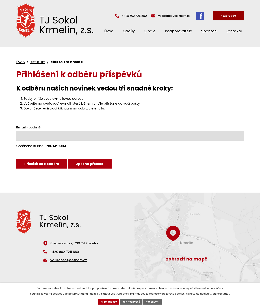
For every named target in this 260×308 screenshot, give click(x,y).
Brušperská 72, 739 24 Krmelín (74, 244)
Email (28, 127)
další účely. (217, 288)
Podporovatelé (178, 31)
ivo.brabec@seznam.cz (174, 16)
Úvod (109, 31)
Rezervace (228, 16)
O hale (150, 31)
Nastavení (154, 301)
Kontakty (234, 31)
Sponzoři (208, 31)
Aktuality (37, 62)
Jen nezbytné (131, 301)
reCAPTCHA (56, 146)
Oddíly (129, 31)
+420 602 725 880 (134, 16)
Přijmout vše (107, 301)
